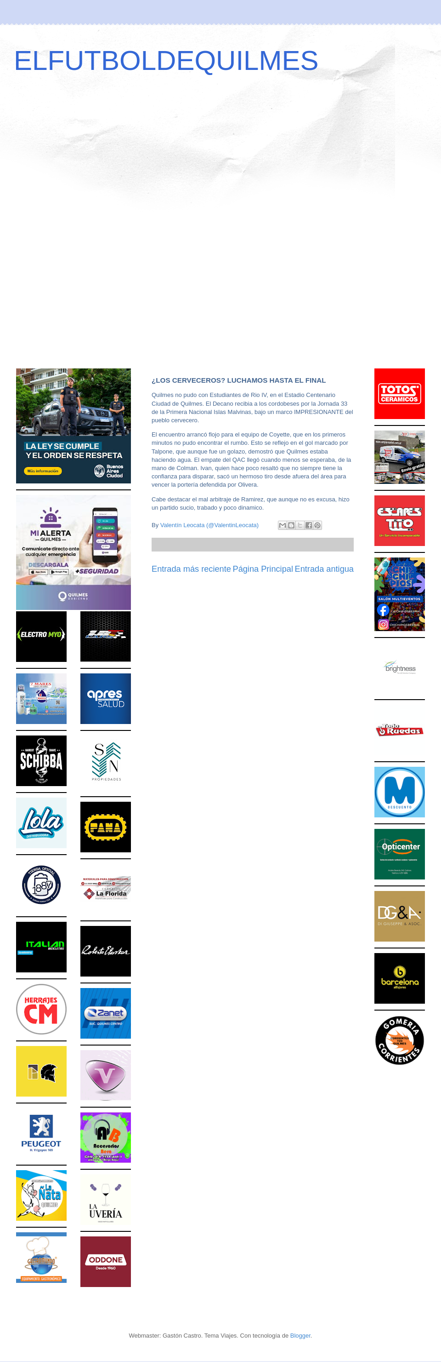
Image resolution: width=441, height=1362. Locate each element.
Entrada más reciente (191, 569)
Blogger (300, 1335)
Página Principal (263, 569)
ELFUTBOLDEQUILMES (166, 60)
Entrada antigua (324, 569)
